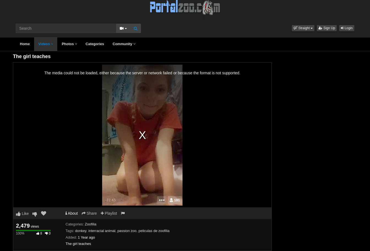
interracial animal (101, 231)
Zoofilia (90, 224)
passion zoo (126, 231)
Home (25, 44)
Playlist (109, 213)
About (72, 213)
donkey (80, 231)
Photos (69, 44)
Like (22, 213)
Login (347, 28)
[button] (303, 28)
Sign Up (327, 28)
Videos (45, 44)
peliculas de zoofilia (154, 231)
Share (89, 213)
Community (124, 44)
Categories (95, 44)
